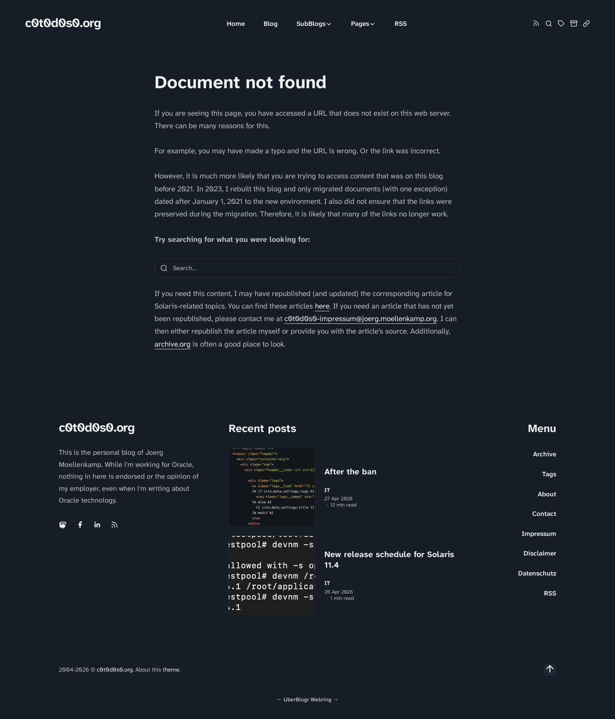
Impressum (539, 533)
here (322, 306)
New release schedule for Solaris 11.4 (389, 559)
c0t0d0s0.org (63, 23)
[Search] (548, 23)
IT (327, 490)
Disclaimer (540, 553)
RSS (401, 23)
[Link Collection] (586, 23)
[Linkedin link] (97, 524)
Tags (549, 474)
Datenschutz (537, 573)
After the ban (350, 471)
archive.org (173, 344)
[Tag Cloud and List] (561, 23)
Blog (271, 23)
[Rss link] (536, 24)
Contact (544, 513)
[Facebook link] (80, 524)
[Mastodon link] (63, 524)
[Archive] (573, 23)
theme (171, 670)
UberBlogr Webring (307, 699)
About (547, 494)
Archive (544, 454)
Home (236, 23)
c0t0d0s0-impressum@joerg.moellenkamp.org (360, 318)
